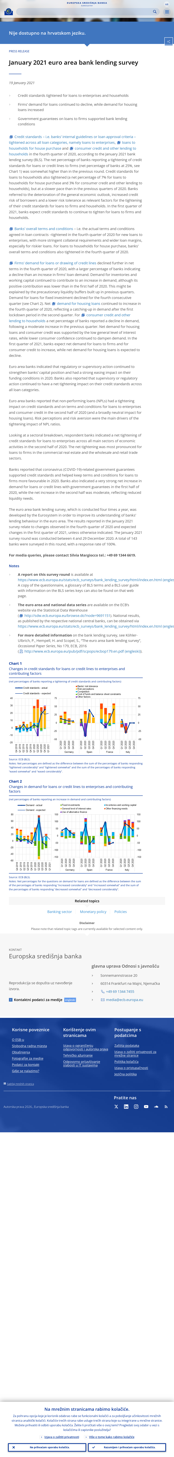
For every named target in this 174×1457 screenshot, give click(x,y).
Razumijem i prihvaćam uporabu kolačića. (129, 1447)
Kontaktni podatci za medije (38, 999)
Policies (120, 911)
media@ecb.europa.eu (124, 999)
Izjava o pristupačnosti (131, 1068)
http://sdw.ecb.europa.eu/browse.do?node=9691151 (67, 615)
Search (155, 12)
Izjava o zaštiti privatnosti (61, 1437)
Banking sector (59, 911)
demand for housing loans (78, 303)
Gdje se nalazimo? (25, 1071)
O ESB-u (18, 1039)
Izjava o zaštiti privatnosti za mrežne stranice (135, 1053)
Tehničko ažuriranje (78, 1055)
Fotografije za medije (27, 1058)
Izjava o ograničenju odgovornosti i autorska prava (85, 1047)
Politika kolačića (126, 1061)
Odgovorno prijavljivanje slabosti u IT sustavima (81, 1063)
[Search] (85, 12)
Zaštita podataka (126, 1045)
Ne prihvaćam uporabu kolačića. (50, 1447)
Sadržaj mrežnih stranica (20, 1084)
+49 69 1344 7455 (120, 991)
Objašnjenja (21, 1052)
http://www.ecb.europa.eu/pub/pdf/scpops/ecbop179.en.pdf (74, 651)
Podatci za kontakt (25, 1064)
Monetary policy (93, 911)
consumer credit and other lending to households (72, 151)
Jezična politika (125, 1074)
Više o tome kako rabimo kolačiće (111, 1437)
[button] (166, 4)
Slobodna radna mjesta (29, 1046)
